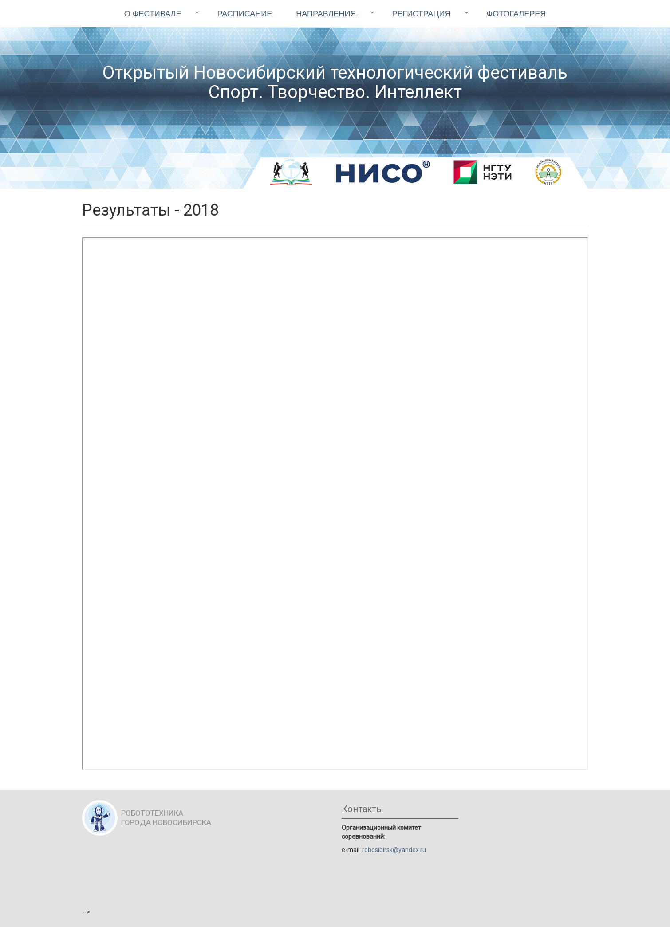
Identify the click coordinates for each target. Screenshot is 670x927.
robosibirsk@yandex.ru (394, 849)
